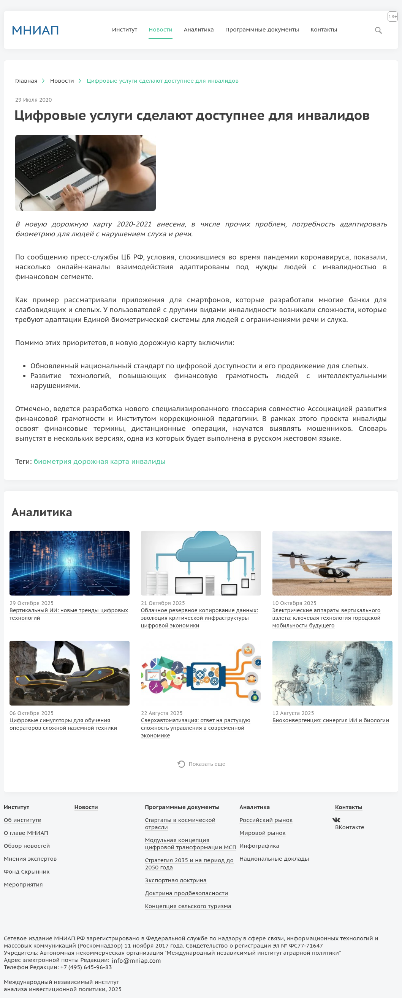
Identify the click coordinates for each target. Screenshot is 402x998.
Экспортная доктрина (176, 880)
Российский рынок (266, 820)
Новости (161, 29)
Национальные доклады (274, 858)
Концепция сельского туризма (188, 906)
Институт (124, 29)
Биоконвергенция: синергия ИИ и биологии (330, 720)
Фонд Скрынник (26, 871)
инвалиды (148, 461)
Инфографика (259, 845)
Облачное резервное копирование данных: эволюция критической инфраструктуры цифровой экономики (199, 618)
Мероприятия (23, 884)
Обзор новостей (27, 845)
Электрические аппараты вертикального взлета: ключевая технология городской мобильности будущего (326, 618)
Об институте (22, 820)
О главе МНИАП (26, 832)
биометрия (53, 461)
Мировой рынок (262, 832)
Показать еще (207, 764)
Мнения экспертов (30, 858)
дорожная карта (102, 461)
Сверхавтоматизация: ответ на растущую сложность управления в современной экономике (195, 728)
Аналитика (199, 29)
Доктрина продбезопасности (186, 893)
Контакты (323, 29)
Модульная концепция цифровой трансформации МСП (191, 843)
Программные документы (262, 29)
